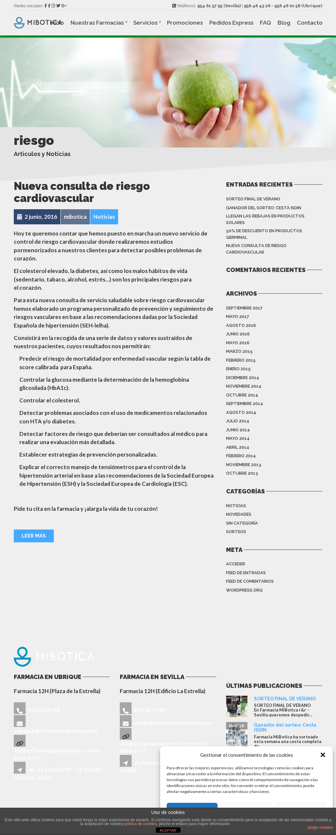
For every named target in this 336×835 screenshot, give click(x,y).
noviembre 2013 (243, 464)
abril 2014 (237, 447)
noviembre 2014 (244, 386)
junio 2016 (238, 333)
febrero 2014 (241, 455)
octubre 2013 (242, 473)
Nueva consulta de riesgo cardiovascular (82, 192)
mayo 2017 (237, 316)
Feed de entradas (246, 572)
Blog (284, 22)
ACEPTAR (167, 830)
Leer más (34, 536)
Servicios (145, 22)
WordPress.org (244, 590)
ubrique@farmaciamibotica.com (56, 730)
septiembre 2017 (244, 307)
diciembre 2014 (242, 377)
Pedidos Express (231, 22)
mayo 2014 (238, 438)
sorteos (236, 531)
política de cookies (140, 824)
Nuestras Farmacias (97, 22)
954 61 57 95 (209, 5)
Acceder (235, 563)
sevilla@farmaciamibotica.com (173, 722)
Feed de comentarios (250, 581)
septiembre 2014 (244, 403)
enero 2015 (238, 368)
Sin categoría (242, 523)
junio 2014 (238, 429)
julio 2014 (237, 420)
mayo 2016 (237, 342)
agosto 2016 (241, 325)
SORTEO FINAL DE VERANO (253, 198)
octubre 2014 (242, 395)
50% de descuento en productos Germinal (264, 234)
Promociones (185, 22)
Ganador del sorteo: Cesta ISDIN (263, 207)
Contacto (310, 22)
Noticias (236, 505)
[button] (323, 755)
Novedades (238, 514)
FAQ (265, 22)
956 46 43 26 (257, 5)
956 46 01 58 (287, 5)
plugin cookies (320, 827)
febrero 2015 (241, 360)
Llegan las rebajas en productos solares (265, 219)
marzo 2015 (239, 351)
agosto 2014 (241, 412)
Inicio (57, 22)
